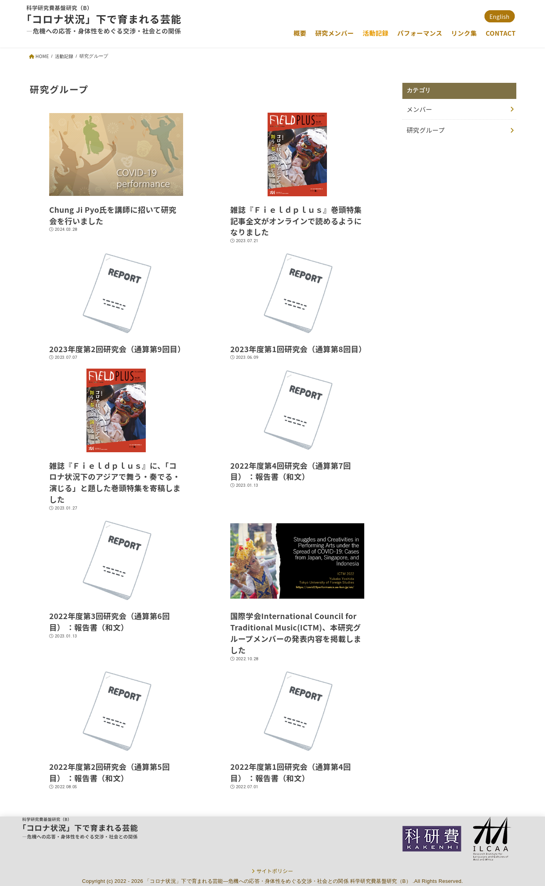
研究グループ (426, 130)
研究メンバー (334, 33)
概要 (300, 33)
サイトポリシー (274, 871)
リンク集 (464, 33)
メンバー (419, 109)
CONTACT (501, 33)
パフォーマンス (419, 33)
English (500, 16)
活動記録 (376, 33)
